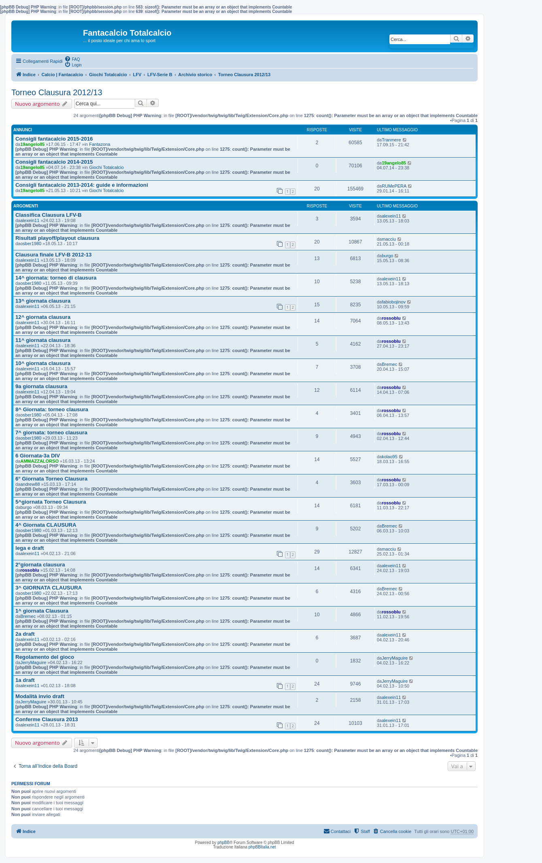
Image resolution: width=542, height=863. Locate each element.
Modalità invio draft (39, 696)
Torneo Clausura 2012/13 (56, 92)
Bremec (389, 364)
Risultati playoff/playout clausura (57, 238)
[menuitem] (72, 59)
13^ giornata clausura (42, 301)
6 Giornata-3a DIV (37, 456)
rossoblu (391, 318)
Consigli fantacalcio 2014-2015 (54, 162)
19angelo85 (32, 144)
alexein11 (29, 220)
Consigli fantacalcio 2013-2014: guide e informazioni (81, 185)
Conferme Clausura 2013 (46, 719)
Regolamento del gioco (44, 657)
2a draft (25, 634)
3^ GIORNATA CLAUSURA (48, 588)
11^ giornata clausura (42, 340)
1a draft (25, 680)
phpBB (223, 842)
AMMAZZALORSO (39, 461)
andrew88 (30, 484)
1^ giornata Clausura (41, 611)
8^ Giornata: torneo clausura (51, 409)
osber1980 (30, 243)
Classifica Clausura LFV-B (48, 215)
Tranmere (391, 139)
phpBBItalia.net (262, 847)
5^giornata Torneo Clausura (50, 502)
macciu (389, 239)
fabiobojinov (394, 301)
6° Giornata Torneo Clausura (51, 479)
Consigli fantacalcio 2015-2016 (54, 139)
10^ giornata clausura (42, 363)
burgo (387, 255)
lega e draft (29, 548)
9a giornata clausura (41, 386)
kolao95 (389, 456)
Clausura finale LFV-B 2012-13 (53, 255)
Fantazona (99, 144)
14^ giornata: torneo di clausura (55, 278)
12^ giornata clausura (42, 317)
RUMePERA (394, 186)
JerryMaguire (33, 662)
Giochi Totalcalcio (106, 167)
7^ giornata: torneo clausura (51, 432)
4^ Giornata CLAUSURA (46, 525)
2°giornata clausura (40, 565)
